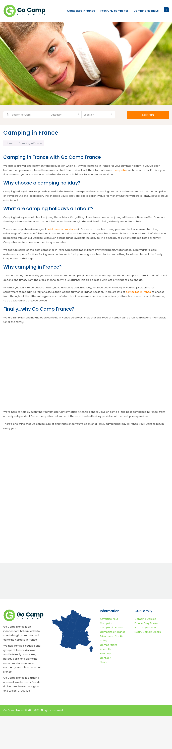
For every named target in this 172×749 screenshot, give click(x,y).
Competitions (108, 645)
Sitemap (105, 653)
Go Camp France (145, 627)
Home (9, 143)
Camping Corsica (145, 619)
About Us (105, 649)
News (103, 662)
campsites (120, 170)
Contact (105, 658)
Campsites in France (81, 11)
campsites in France (138, 292)
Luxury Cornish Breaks (148, 632)
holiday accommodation (62, 229)
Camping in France (111, 627)
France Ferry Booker (147, 623)
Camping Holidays (146, 11)
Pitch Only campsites (114, 11)
